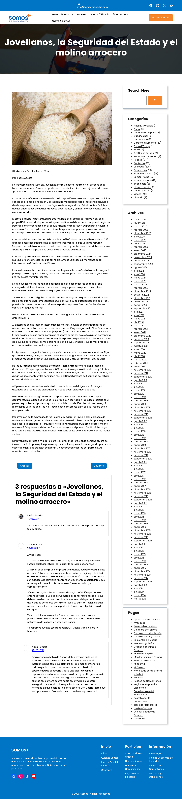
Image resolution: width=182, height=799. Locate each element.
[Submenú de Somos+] (72, 14)
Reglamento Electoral (132, 775)
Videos (137, 194)
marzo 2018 (140, 438)
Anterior (24, 465)
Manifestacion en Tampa (148, 657)
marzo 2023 (140, 284)
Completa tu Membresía (148, 633)
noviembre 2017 (142, 452)
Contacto (139, 718)
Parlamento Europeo (145, 156)
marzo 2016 (140, 520)
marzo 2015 (140, 561)
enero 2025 (140, 250)
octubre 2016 (141, 496)
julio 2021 (138, 311)
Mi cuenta (139, 664)
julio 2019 (138, 383)
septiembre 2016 (143, 499)
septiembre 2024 (143, 264)
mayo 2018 (140, 431)
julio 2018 (138, 424)
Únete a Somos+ (143, 708)
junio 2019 (139, 387)
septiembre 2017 (143, 458)
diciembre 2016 (142, 489)
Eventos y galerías (144, 643)
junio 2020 (139, 349)
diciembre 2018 (142, 407)
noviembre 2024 (143, 257)
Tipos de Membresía (145, 705)
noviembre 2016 (142, 492)
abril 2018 (139, 434)
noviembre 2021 (142, 301)
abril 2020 (139, 356)
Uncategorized (142, 190)
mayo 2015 (140, 554)
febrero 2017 (141, 482)
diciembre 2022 (142, 291)
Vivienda (138, 197)
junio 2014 (139, 592)
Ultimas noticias (142, 187)
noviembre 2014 (143, 574)
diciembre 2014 (142, 571)
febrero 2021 (141, 329)
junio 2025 (139, 236)
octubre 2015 (141, 537)
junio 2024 (139, 274)
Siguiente (99, 465)
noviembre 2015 (142, 533)
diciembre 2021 (142, 298)
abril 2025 (139, 243)
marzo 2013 (140, 598)
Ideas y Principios (143, 653)
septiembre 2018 (143, 417)
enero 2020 (140, 366)
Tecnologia (140, 183)
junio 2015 (139, 551)
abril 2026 (139, 223)
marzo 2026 (140, 226)
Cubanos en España (145, 132)
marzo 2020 (140, 359)
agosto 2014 (140, 585)
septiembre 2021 (143, 308)
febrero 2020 (141, 363)
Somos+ (20, 750)
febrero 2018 (141, 441)
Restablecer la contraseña (142, 699)
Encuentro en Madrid (145, 640)
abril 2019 (139, 393)
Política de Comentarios (147, 681)
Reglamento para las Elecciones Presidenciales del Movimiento (145, 689)
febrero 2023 (141, 288)
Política (138, 160)
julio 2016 (138, 506)
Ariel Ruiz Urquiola (143, 125)
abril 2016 (139, 516)
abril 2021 (139, 322)
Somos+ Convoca (143, 173)
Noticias (138, 677)
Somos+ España (143, 180)
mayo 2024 (140, 277)
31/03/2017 (33, 518)
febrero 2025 (141, 247)
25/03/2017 (38, 650)
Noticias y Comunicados (132, 767)
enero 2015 (140, 568)
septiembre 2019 (143, 376)
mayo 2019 (139, 390)
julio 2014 (138, 588)
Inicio (104, 753)
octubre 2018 (141, 414)
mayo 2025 (140, 240)
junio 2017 (139, 469)
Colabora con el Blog (145, 629)
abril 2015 (139, 557)
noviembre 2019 (142, 370)
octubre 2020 (141, 339)
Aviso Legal (140, 623)
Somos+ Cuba (141, 177)
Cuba (137, 129)
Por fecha (139, 163)
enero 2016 (140, 527)
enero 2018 (140, 445)
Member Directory (144, 660)
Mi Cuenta (139, 667)
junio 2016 (139, 510)
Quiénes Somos (109, 757)
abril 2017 (139, 475)
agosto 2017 (140, 462)
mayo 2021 (139, 318)
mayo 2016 (140, 513)
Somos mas (140, 170)
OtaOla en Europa (144, 153)
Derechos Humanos (145, 142)
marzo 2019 (140, 397)
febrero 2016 (141, 523)
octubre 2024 (141, 260)
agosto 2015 (140, 544)
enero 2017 (140, 486)
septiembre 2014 (143, 581)
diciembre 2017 (142, 448)
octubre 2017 (141, 455)
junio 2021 (139, 315)
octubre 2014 (141, 578)
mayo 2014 (140, 595)
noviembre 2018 (142, 411)
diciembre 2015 (142, 530)
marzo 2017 (140, 479)
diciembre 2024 (142, 253)
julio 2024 (139, 270)
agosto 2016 (140, 503)
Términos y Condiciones (156, 775)
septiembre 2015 (143, 540)
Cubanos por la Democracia (142, 137)
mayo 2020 (140, 352)
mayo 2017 (140, 472)
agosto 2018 (140, 421)
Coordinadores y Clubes (147, 636)
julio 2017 (138, 465)
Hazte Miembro (160, 17)
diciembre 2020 (142, 335)
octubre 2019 (141, 373)
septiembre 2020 (143, 342)
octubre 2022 (141, 294)
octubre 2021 (141, 305)
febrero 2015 (141, 564)
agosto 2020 (141, 346)
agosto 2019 (140, 380)
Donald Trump (142, 146)
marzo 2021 (140, 325)
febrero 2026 (141, 230)
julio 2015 (138, 547)
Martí (137, 149)
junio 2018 (139, 428)
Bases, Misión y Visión (145, 626)
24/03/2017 (33, 548)
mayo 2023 (140, 281)
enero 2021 (140, 332)
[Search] (155, 100)
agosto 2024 (141, 267)
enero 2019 (140, 404)
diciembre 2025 (142, 233)
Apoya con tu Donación (147, 619)
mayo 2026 (140, 219)
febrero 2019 (141, 400)
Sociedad (139, 166)
